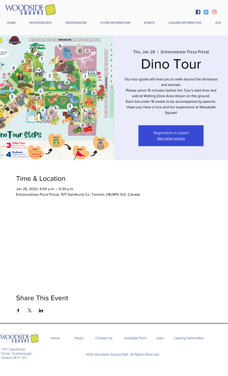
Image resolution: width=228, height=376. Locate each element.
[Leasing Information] (188, 338)
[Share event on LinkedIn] (41, 310)
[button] (115, 23)
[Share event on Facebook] (18, 310)
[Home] (55, 338)
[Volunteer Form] (135, 338)
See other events (171, 138)
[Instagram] (214, 12)
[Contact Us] (104, 338)
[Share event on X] (29, 310)
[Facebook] (198, 12)
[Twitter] (206, 12)
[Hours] (79, 338)
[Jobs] (160, 338)
